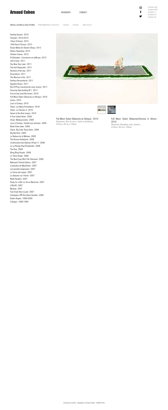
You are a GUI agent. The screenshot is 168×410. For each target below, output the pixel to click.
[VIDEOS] (66, 25)
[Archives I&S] (153, 7)
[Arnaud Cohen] (22, 12)
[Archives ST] (152, 14)
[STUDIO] (76, 25)
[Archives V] (152, 12)
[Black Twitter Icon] (140, 16)
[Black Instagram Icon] (140, 7)
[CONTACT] (83, 12)
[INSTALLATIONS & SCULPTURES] (22, 25)
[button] (107, 68)
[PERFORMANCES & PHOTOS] (48, 25)
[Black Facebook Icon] (140, 12)
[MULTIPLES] (87, 25)
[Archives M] (154, 17)
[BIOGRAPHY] (66, 12)
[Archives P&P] (153, 10)
